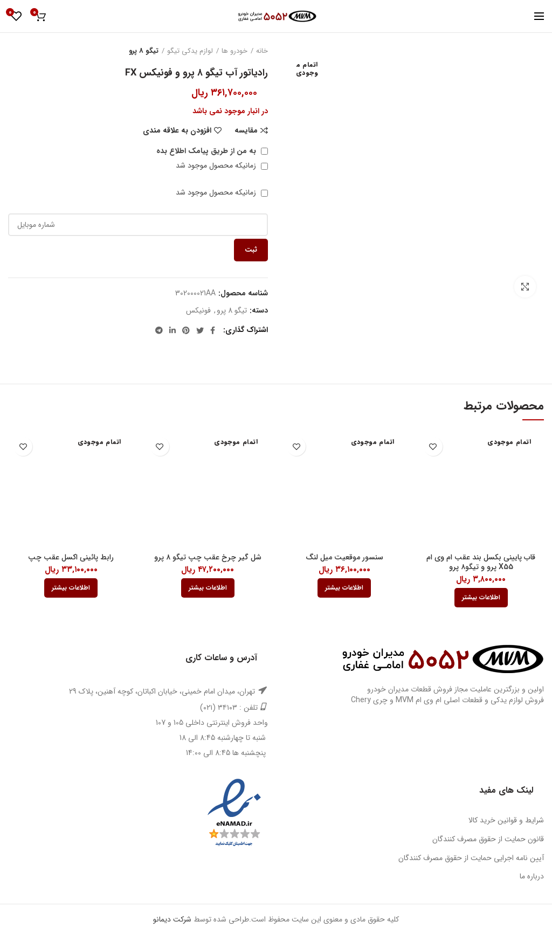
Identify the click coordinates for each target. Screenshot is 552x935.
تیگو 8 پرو (143, 51)
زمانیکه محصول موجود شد (222, 165)
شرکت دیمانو (172, 919)
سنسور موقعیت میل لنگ (344, 557)
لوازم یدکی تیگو (190, 51)
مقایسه (246, 130)
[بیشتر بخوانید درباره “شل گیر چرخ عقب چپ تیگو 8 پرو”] (207, 588)
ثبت (251, 249)
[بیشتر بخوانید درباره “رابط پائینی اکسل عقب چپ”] (71, 588)
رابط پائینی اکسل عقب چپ (71, 557)
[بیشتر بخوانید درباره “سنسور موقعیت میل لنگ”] (344, 588)
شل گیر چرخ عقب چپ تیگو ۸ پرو (207, 557)
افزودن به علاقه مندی (177, 130)
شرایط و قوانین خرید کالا (506, 820)
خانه (262, 51)
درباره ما (532, 876)
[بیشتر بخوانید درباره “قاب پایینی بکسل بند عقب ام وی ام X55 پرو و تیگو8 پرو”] (481, 597)
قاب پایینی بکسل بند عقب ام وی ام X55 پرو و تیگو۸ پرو (480, 562)
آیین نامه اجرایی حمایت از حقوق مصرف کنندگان (471, 858)
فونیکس (198, 310)
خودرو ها (234, 51)
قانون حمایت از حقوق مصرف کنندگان (488, 839)
